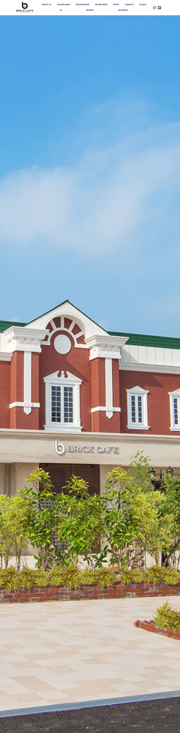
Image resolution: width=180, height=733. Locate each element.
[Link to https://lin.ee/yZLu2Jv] (159, 7)
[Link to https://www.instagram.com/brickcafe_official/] (154, 7)
